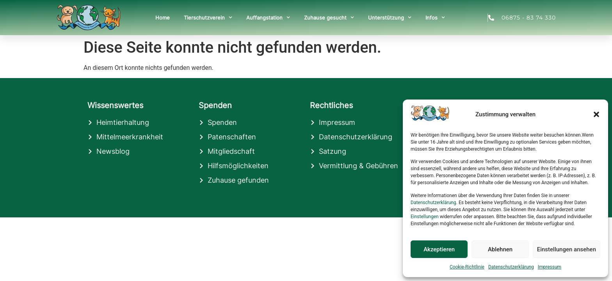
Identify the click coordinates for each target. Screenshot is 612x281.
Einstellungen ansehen (566, 249)
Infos (435, 17)
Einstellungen (425, 216)
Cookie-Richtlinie (467, 267)
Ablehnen (500, 249)
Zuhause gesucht (329, 17)
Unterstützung (389, 17)
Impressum (549, 267)
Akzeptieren (439, 249)
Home (162, 17)
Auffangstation (268, 17)
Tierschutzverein (208, 17)
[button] (596, 114)
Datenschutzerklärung (433, 202)
